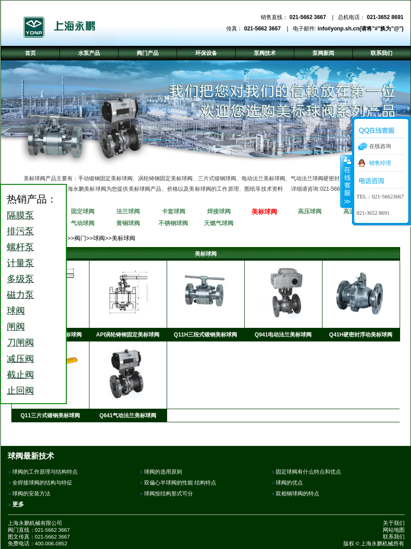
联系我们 (394, 536)
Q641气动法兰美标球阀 (127, 415)
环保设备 (206, 53)
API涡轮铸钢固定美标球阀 (127, 334)
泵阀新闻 (323, 53)
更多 (18, 504)
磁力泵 (20, 295)
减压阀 (20, 359)
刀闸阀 (20, 342)
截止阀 (20, 375)
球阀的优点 (289, 482)
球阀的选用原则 (163, 472)
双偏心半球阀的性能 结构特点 (180, 482)
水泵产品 (89, 53)
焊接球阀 (219, 211)
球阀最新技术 (31, 455)
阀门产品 (147, 53)
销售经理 (380, 163)
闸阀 (16, 326)
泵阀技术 (265, 53)
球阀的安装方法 (31, 493)
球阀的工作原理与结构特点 (45, 472)
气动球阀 (82, 223)
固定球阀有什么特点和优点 (308, 472)
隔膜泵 (20, 215)
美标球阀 (264, 211)
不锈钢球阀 (173, 223)
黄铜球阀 (128, 223)
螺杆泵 (20, 247)
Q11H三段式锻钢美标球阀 (205, 334)
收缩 (346, 181)
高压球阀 (310, 211)
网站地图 (394, 530)
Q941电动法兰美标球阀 (283, 334)
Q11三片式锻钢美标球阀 (50, 415)
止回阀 (20, 391)
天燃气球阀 (218, 223)
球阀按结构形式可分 (168, 493)
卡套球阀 (173, 211)
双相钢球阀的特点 (297, 493)
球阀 (99, 238)
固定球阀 (82, 211)
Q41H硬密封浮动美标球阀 (360, 334)
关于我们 (394, 523)
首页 (30, 53)
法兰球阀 (128, 211)
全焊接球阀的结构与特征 (42, 482)
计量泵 (20, 263)
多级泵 (20, 279)
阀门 (80, 238)
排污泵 (20, 231)
